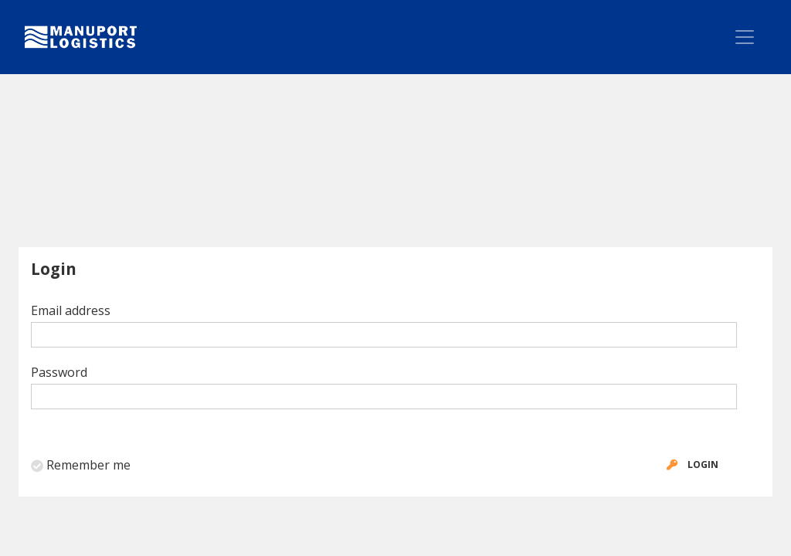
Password (59, 372)
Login (689, 464)
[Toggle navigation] (744, 37)
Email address (70, 310)
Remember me (88, 464)
